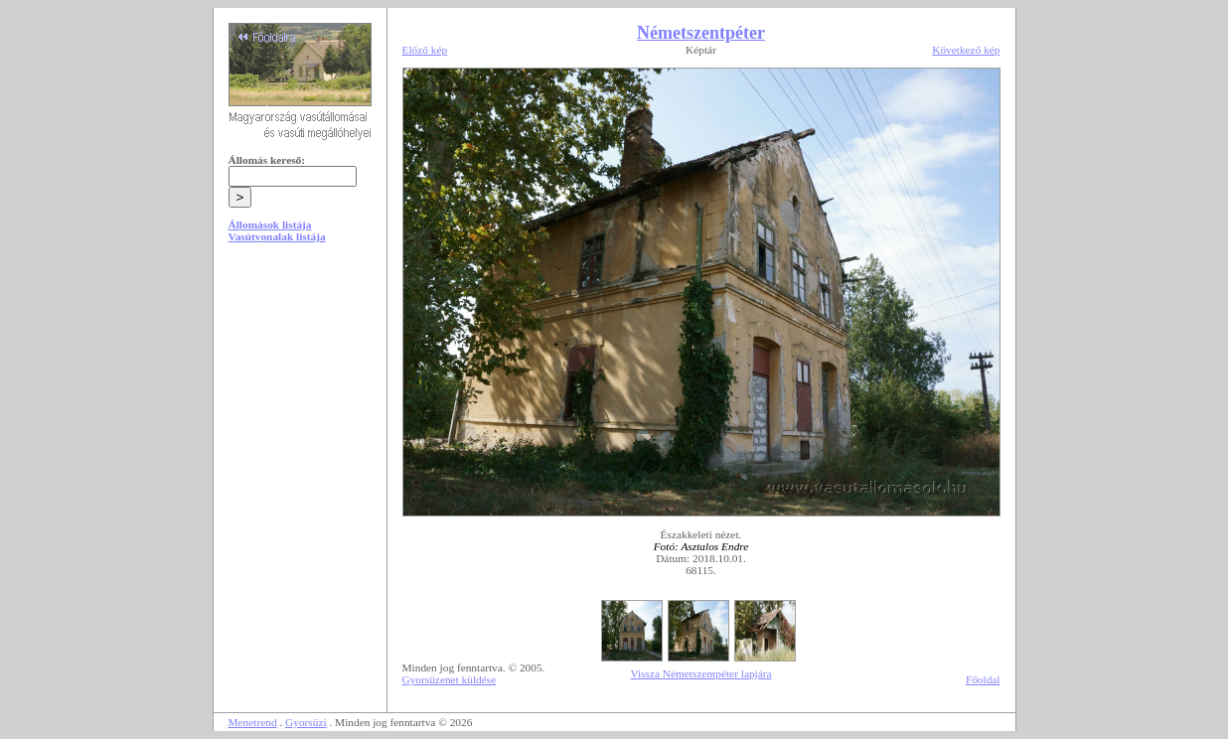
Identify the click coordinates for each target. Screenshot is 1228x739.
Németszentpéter (701, 33)
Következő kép (965, 50)
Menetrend (253, 722)
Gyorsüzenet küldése (449, 679)
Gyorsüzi (306, 722)
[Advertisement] (300, 409)
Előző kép (425, 50)
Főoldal (983, 679)
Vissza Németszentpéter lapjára (700, 673)
